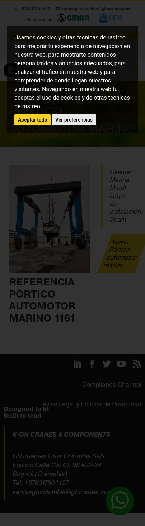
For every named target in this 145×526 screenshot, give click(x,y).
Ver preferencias (74, 120)
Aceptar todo (32, 120)
